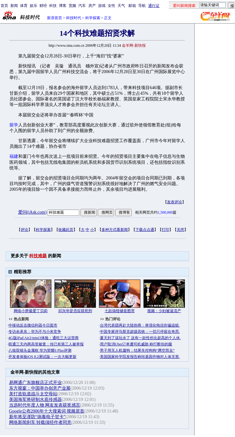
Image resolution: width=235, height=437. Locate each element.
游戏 (102, 5)
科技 (53, 5)
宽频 (72, 5)
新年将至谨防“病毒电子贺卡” (37, 416)
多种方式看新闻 (115, 229)
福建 (13, 156)
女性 (111, 5)
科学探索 (92, 18)
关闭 (180, 229)
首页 (4, 5)
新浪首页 (54, 18)
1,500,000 (165, 212)
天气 (121, 5)
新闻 (14, 5)
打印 (165, 229)
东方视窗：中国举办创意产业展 (39, 388)
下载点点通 (144, 229)
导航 (142, 5)
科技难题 (38, 255)
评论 (24, 229)
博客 (62, 5)
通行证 (153, 5)
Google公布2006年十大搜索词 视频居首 (47, 411)
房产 (92, 5)
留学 (13, 125)
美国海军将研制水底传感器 (35, 399)
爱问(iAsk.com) (32, 212)
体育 (24, 5)
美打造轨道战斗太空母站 (33, 394)
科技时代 (73, 18)
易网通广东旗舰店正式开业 (35, 382)
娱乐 (33, 5)
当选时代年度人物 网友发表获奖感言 (45, 405)
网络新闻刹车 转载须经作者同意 (40, 422)
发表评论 (174, 202)
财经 (43, 5)
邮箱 (132, 5)
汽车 (82, 5)
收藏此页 (65, 229)
